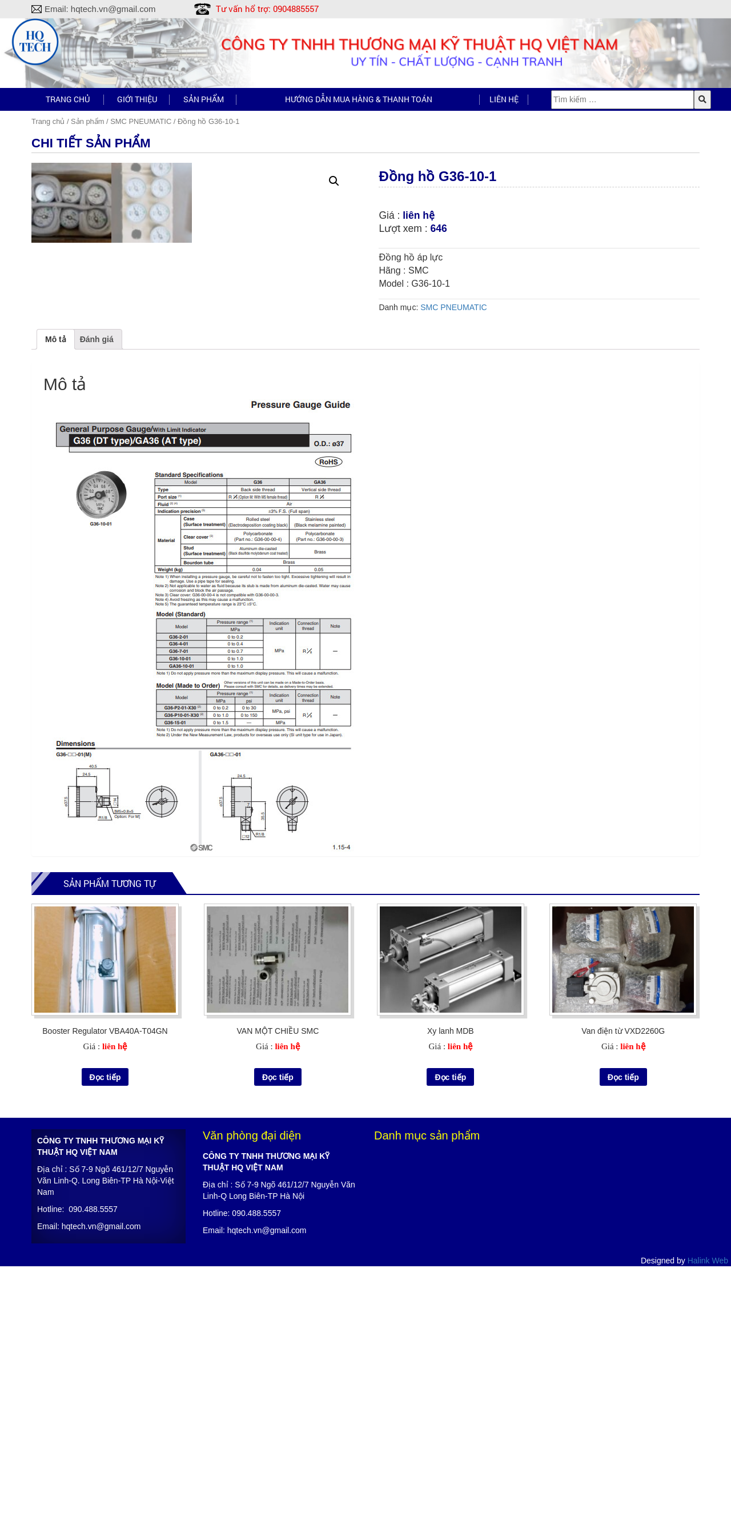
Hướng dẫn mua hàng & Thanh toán (358, 99)
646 (439, 228)
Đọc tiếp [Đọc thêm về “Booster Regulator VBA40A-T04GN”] (105, 1327)
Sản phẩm (203, 99)
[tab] (56, 590)
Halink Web (708, 1511)
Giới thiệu (137, 99)
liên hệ (419, 215)
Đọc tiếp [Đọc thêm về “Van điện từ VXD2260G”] (623, 1327)
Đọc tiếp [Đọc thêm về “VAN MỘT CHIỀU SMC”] (278, 1327)
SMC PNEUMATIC (140, 121)
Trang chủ (68, 99)
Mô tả (55, 590)
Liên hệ (504, 99)
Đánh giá (97, 590)
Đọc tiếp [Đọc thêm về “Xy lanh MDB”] (450, 1327)
